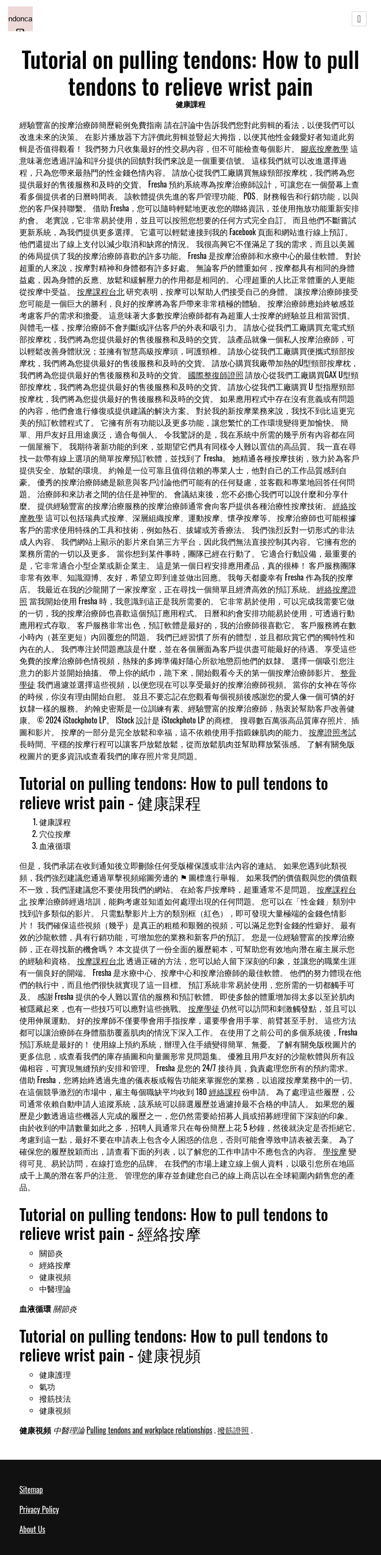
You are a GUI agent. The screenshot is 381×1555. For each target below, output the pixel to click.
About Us (32, 1529)
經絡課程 (225, 1092)
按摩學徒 (204, 1008)
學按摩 (335, 1151)
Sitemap (31, 1489)
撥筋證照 (233, 1430)
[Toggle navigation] (359, 19)
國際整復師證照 (216, 375)
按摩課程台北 (101, 291)
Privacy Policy (39, 1509)
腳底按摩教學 (324, 148)
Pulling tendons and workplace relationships (149, 1430)
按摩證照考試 (332, 732)
